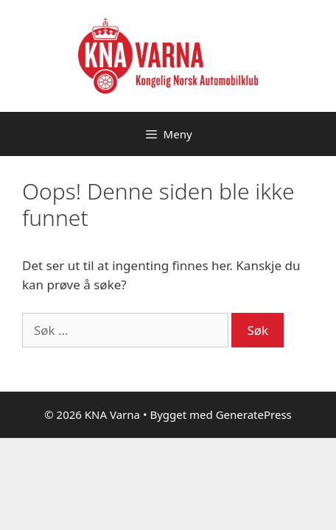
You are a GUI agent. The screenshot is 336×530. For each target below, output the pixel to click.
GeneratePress (254, 414)
